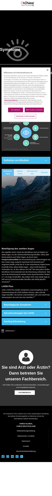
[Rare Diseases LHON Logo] (27, 4)
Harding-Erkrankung (14, 321)
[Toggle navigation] (5, 5)
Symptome (10, 49)
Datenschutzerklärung (11, 100)
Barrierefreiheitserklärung (26, 451)
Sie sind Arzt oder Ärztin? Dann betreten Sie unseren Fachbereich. (26, 373)
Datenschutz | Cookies (25, 436)
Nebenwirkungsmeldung (26, 431)
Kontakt (26, 446)
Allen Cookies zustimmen (34, 110)
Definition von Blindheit (16, 160)
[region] (26, 94)
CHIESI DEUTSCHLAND (26, 426)
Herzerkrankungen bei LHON (19, 313)
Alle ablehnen (15, 110)
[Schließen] (47, 69)
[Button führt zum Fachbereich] (25, 392)
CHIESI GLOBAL (26, 423)
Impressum (26, 441)
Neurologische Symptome (17, 305)
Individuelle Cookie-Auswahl (25, 116)
